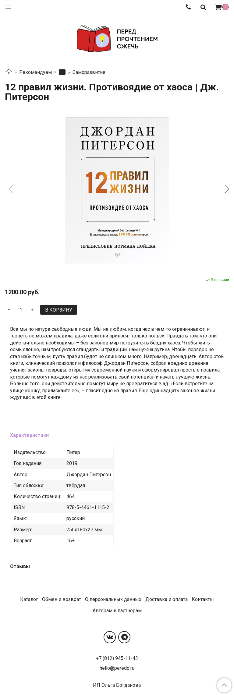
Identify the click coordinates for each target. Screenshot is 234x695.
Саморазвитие (89, 72)
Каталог (29, 599)
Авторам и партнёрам (117, 610)
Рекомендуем (35, 72)
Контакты (203, 599)
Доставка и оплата (166, 599)
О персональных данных (113, 599)
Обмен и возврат (61, 599)
